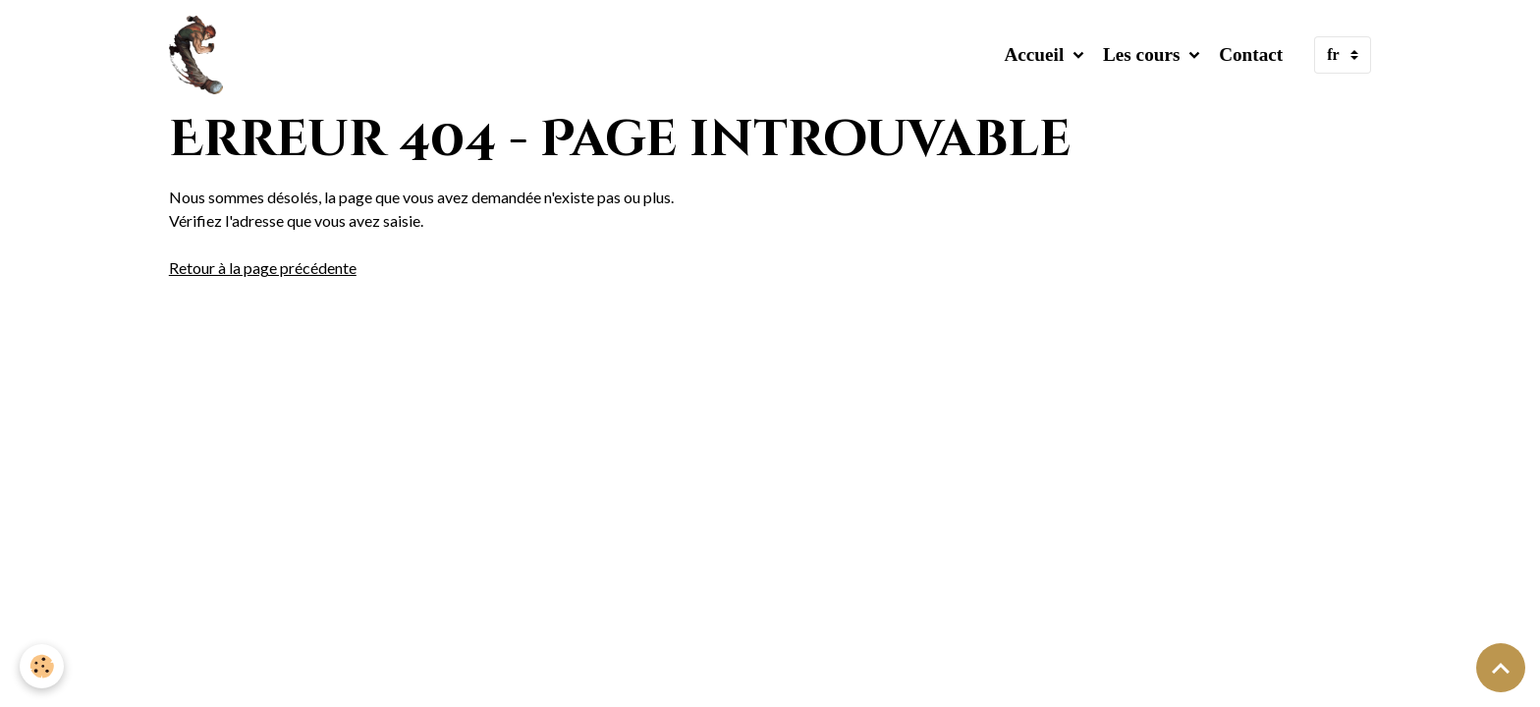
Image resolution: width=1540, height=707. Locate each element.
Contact (1251, 54)
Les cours (1143, 54)
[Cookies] (42, 666)
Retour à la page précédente (263, 267)
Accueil (1036, 54)
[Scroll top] (1500, 667)
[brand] (200, 55)
